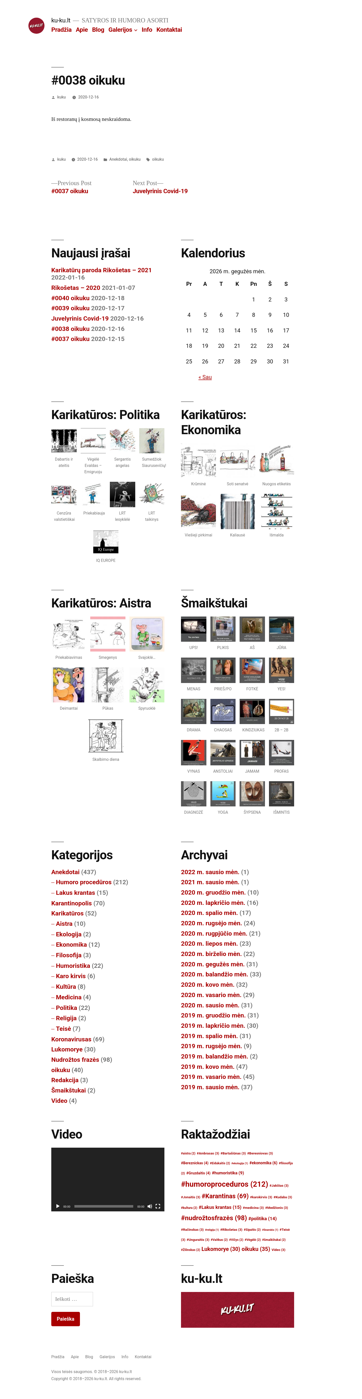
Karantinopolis (71, 903)
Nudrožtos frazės (75, 1059)
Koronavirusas (71, 1039)
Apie (82, 29)
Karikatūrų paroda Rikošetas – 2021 (101, 270)
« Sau (205, 377)
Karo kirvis (71, 976)
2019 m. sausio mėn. (210, 1087)
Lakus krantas (75, 892)
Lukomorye (67, 1049)
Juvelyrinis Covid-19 (80, 318)
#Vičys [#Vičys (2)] (236, 1240)
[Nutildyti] (149, 1206)
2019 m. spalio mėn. (209, 1036)
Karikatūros (67, 913)
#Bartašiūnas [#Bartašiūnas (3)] (233, 1153)
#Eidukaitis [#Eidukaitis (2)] (220, 1163)
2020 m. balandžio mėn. (214, 974)
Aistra (64, 923)
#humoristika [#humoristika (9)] (228, 1172)
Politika (66, 1007)
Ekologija (68, 934)
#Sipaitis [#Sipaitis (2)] (252, 1230)
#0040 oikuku (70, 298)
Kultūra (66, 986)
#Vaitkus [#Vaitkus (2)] (219, 1240)
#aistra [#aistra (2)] (188, 1153)
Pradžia (61, 29)
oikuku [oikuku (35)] (256, 1249)
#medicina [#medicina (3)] (253, 1208)
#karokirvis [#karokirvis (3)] (261, 1197)
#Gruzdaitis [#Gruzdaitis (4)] (198, 1173)
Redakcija (65, 1080)
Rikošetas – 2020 (75, 287)
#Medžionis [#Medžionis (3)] (276, 1208)
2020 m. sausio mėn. (210, 1005)
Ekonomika (71, 944)
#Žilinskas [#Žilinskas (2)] (190, 1250)
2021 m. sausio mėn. (210, 882)
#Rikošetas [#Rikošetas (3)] (231, 1230)
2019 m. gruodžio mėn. (213, 1015)
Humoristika (73, 965)
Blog (98, 29)
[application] (107, 1179)
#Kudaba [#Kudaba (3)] (283, 1197)
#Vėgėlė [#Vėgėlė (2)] (253, 1240)
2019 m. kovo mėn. (208, 1066)
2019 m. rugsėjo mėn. (211, 1046)
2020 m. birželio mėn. (211, 954)
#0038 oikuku (70, 328)
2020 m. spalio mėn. (209, 912)
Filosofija (68, 955)
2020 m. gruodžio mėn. (213, 892)
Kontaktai (169, 29)
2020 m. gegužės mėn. (213, 964)
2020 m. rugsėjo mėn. (211, 923)
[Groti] (57, 1206)
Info (147, 29)
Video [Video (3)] (278, 1250)
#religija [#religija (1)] (212, 1230)
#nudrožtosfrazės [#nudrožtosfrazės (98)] (214, 1218)
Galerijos (120, 29)
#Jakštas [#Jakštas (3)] (279, 1185)
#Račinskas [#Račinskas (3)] (192, 1230)
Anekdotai (118, 159)
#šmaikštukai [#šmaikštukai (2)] (274, 1240)
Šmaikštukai (68, 1090)
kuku (61, 97)
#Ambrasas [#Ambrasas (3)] (208, 1153)
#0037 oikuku (70, 339)
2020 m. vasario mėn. (211, 995)
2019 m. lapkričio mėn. (213, 1025)
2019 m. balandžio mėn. (214, 1056)
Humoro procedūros (84, 882)
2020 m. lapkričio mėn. (213, 902)
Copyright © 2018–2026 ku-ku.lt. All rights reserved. (96, 1378)
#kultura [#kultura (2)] (189, 1208)
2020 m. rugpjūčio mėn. (214, 933)
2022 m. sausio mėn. (210, 872)
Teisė (63, 1028)
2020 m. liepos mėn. (209, 943)
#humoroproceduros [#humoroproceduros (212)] (224, 1184)
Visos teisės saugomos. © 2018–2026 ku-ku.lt (91, 1371)
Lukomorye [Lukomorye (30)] (221, 1249)
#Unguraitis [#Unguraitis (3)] (198, 1240)
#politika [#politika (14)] (262, 1218)
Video (59, 1100)
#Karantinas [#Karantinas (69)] (225, 1196)
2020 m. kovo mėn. (208, 984)
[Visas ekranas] (157, 1206)
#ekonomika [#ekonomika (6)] (263, 1163)
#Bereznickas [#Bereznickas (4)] (194, 1163)
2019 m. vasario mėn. (211, 1076)
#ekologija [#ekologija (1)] (240, 1163)
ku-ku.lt (60, 20)
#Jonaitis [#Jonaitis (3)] (190, 1197)
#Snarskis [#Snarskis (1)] (270, 1230)
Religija (66, 1018)
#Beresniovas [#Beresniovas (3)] (260, 1153)
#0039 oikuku (70, 308)
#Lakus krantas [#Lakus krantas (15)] (220, 1207)
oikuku (135, 159)
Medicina (68, 997)
